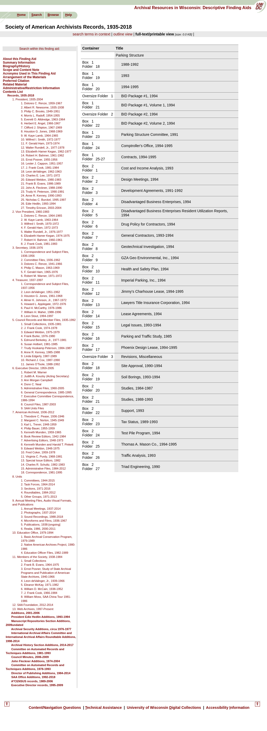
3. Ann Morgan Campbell (36, 380)
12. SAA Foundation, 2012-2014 (32, 604)
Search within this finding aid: (39, 49)
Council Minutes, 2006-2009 (30, 657)
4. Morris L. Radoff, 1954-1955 (40, 115)
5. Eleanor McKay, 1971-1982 (40, 584)
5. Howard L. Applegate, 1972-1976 (43, 304)
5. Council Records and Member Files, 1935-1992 (44, 319)
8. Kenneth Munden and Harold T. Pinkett (47, 444)
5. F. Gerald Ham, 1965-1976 (39, 271)
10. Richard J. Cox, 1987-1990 (40, 360)
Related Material (15, 84)
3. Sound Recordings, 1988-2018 (42, 516)
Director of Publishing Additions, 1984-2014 (40, 673)
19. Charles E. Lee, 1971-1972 (40, 175)
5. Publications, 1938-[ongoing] (40, 524)
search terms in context (92, 34)
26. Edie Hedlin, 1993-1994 (38, 203)
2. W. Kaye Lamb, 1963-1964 (39, 219)
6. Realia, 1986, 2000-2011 (38, 528)
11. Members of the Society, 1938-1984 (37, 556)
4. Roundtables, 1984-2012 (38, 492)
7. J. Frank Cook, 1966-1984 (39, 592)
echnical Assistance (104, 707)
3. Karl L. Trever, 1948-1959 (38, 424)
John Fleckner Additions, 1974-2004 (35, 661)
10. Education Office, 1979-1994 (32, 532)
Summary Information (19, 62)
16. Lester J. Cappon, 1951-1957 (42, 163)
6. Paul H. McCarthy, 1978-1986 (41, 307)
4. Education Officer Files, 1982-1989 (44, 552)
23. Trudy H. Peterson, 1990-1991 (42, 191)
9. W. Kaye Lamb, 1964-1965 (39, 135)
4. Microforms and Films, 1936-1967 (44, 520)
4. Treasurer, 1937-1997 (27, 280)
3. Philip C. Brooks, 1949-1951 (40, 111)
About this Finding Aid (19, 59)
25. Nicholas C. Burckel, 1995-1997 (43, 199)
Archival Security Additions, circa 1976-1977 (41, 629)
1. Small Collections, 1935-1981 (41, 324)
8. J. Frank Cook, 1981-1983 (39, 243)
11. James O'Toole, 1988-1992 (40, 364)
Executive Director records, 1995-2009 (37, 685)
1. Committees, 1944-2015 (38, 480)
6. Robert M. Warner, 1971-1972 (41, 275)
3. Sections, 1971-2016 (35, 488)
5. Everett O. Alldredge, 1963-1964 (43, 119)
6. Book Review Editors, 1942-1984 (43, 436)
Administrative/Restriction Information (31, 88)
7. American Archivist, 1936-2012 (33, 412)
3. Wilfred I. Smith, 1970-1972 (40, 223)
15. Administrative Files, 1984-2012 (43, 468)
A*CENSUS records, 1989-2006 (32, 681)
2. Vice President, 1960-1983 (30, 211)
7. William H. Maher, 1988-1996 (41, 312)
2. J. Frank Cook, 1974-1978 (39, 328)
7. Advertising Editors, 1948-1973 (42, 440)
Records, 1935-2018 (20, 95)
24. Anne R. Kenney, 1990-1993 (41, 195)
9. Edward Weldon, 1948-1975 (40, 448)
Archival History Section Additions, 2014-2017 (42, 645)
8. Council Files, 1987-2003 (38, 404)
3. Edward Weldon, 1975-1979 (40, 332)
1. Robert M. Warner (34, 372)
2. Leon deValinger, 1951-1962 (40, 292)
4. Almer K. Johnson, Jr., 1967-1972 (43, 300)
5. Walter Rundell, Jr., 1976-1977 (42, 231)
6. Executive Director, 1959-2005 (33, 368)
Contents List (13, 92)
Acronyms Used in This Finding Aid (29, 73)
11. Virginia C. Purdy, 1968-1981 (41, 456)
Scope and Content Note (21, 70)
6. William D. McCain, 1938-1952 (42, 588)
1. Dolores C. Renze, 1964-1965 (41, 215)
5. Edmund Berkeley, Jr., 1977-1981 (43, 340)
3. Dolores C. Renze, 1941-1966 (41, 263)
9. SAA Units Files (32, 408)
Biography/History (16, 66)
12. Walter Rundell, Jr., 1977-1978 (42, 147)
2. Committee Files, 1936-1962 (40, 259)
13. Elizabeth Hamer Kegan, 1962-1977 (46, 151)
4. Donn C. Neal (31, 384)
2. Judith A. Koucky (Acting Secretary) (45, 376)
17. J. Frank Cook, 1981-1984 (40, 167)
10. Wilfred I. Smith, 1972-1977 (40, 139)
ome (21, 15)
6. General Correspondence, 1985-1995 (46, 392)
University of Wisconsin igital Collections (164, 707)
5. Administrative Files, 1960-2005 (42, 388)
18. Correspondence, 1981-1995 (41, 472)
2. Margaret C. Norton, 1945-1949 (42, 420)
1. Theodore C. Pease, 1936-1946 (42, 416)
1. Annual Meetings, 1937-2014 (40, 508)
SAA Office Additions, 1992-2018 (33, 677)
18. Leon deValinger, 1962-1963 (41, 171)
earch (36, 15)
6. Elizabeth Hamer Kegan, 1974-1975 (45, 235)
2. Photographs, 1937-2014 (38, 512)
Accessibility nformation (227, 707)
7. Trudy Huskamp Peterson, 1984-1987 (46, 348)
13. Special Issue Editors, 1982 (40, 460)
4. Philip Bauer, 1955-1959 (38, 428)
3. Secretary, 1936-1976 (27, 247)
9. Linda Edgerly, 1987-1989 (39, 356)
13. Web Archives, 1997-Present (32, 609)
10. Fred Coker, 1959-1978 (38, 452)
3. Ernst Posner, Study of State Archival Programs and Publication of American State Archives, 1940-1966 (46, 572)
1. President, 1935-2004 (27, 99)
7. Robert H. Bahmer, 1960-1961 (41, 239)
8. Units (17, 476)
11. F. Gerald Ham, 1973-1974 (40, 143)
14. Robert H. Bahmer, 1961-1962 (42, 155)
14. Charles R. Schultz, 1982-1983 (43, 464)
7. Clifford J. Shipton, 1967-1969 (41, 127)
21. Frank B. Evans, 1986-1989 (40, 183)
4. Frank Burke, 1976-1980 (38, 336)
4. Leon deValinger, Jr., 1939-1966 (42, 580)
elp (68, 15)
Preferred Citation (16, 81)
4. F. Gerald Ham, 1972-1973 (39, 227)
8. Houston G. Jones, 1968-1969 (41, 131)
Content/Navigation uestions (55, 707)
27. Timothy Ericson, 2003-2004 (41, 207)
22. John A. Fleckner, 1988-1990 (41, 187)
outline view (122, 34)
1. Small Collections (33, 560)
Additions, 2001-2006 (25, 612)
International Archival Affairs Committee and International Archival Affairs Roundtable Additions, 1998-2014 (41, 637)
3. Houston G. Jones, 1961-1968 (41, 295)
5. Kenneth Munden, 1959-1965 (41, 432)
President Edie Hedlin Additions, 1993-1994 (40, 616)
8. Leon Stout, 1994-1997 (37, 316)
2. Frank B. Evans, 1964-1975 (40, 564)
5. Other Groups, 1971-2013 (39, 496)
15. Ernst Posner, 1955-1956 (39, 159)
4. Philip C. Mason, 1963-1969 (40, 267)
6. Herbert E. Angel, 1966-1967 (40, 123)
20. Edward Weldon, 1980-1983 (41, 179)
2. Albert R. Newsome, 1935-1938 (42, 107)
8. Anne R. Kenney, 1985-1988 (40, 352)
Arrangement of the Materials (24, 77)
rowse (53, 15)
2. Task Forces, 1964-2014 (38, 484)
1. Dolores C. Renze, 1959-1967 (41, 103)
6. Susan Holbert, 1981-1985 (39, 344)
